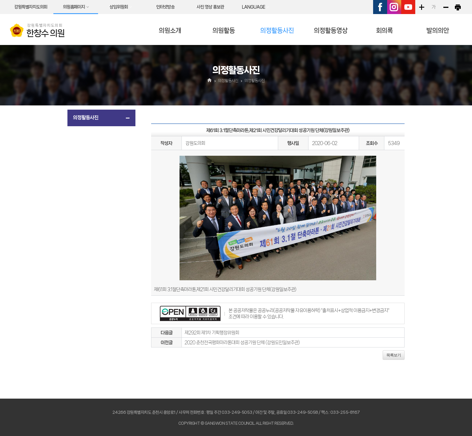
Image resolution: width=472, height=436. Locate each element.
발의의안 (437, 30)
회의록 (384, 30)
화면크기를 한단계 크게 (421, 7)
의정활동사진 (277, 30)
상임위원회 (119, 6)
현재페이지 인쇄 (458, 7)
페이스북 (380, 7)
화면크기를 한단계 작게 (445, 7)
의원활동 (223, 30)
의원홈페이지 (74, 6)
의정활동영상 (331, 30)
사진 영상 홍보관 (210, 6)
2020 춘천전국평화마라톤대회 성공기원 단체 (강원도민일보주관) (242, 342)
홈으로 (210, 81)
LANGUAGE (253, 6)
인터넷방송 (165, 6)
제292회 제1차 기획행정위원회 (212, 332)
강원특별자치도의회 (30, 6)
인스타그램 (394, 7)
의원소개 (170, 30)
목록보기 (393, 355)
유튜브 (408, 7)
